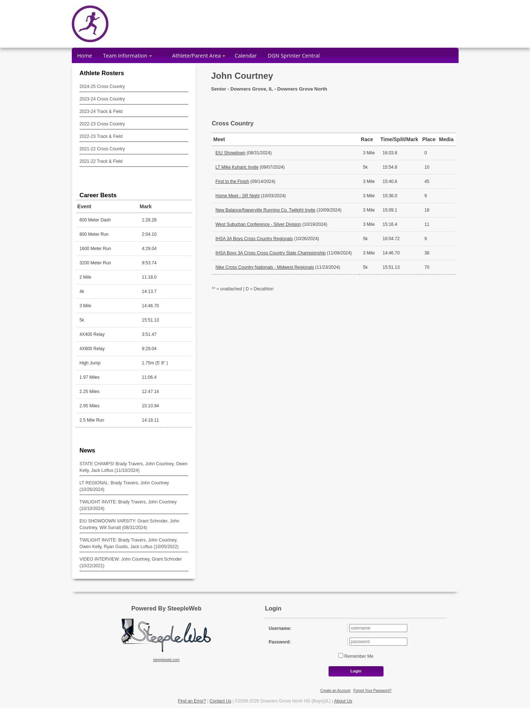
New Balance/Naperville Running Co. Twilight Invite (265, 210)
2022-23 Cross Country (102, 123)
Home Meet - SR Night (237, 195)
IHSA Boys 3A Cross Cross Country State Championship (270, 253)
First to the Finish (232, 181)
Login (356, 671)
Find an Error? (192, 701)
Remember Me (358, 656)
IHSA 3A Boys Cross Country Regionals (254, 238)
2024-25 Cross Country (102, 86)
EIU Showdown (230, 152)
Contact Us (220, 701)
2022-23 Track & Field (100, 136)
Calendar (246, 55)
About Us (343, 701)
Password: (279, 642)
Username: (279, 628)
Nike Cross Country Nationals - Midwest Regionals (264, 267)
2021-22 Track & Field (100, 161)
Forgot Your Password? (372, 691)
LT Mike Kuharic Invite (237, 167)
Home (84, 55)
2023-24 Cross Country (102, 99)
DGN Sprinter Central (294, 55)
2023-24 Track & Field (100, 111)
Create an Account (335, 691)
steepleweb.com (166, 660)
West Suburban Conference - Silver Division (258, 224)
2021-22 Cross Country (102, 148)
